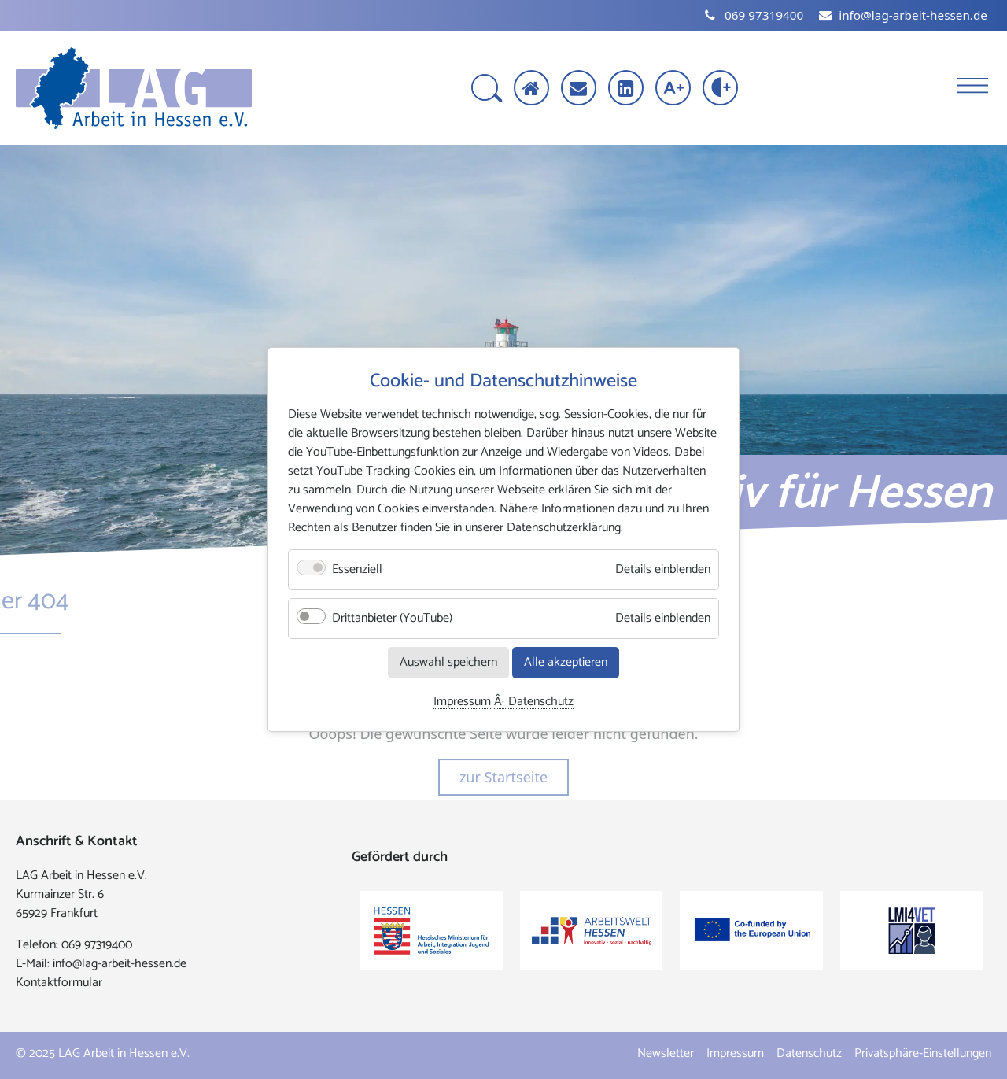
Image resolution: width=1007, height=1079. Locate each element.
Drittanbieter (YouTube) (392, 618)
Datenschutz (541, 702)
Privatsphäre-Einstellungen (922, 1053)
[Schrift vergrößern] (674, 89)
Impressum (462, 702)
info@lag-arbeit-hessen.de (119, 963)
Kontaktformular (59, 982)
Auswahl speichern (448, 662)
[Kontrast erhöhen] (722, 89)
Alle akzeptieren (565, 662)
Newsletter (665, 1053)
